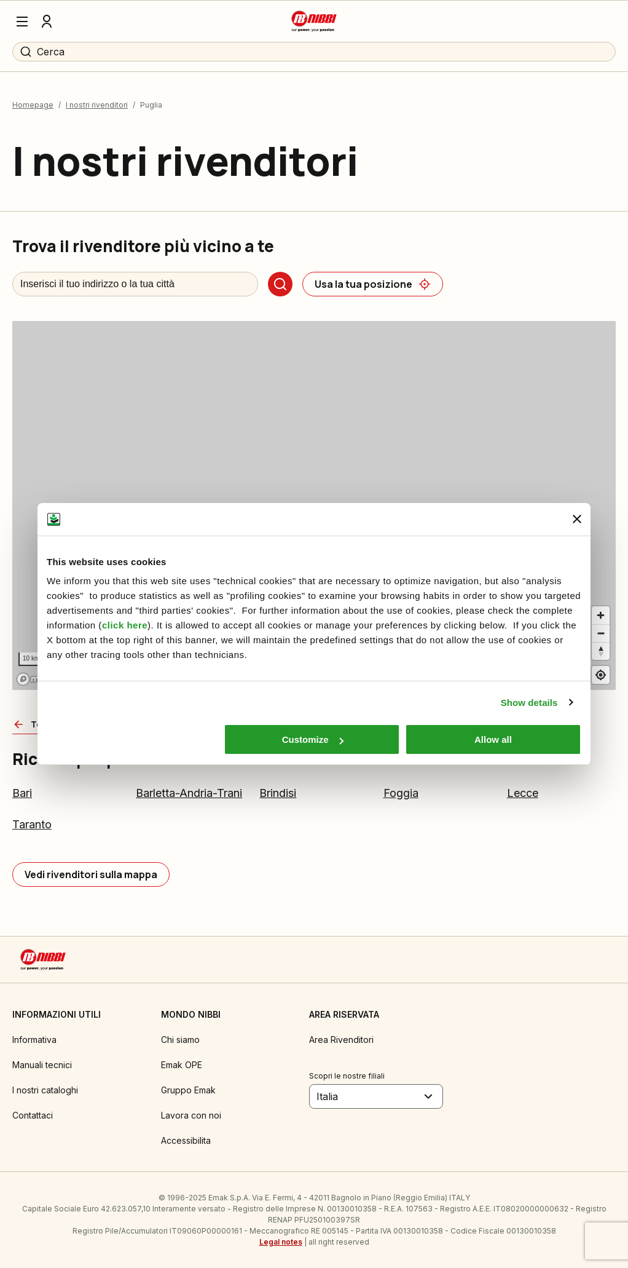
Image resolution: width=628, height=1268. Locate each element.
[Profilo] (47, 21)
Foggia (400, 793)
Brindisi (277, 793)
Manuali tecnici (42, 1065)
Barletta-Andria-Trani (189, 793)
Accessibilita (186, 1140)
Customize (312, 739)
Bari (22, 793)
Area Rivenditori (341, 1039)
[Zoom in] (601, 615)
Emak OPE (181, 1065)
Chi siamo (180, 1039)
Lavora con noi (191, 1115)
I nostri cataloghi (45, 1090)
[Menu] (22, 21)
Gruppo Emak (188, 1090)
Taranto (32, 824)
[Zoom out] (601, 633)
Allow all (493, 739)
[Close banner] (577, 519)
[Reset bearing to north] (601, 651)
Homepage (32, 104)
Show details (529, 702)
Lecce (522, 793)
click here (124, 625)
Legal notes (280, 1241)
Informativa (34, 1039)
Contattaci (32, 1115)
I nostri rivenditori (97, 104)
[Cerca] (280, 284)
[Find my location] (601, 675)
